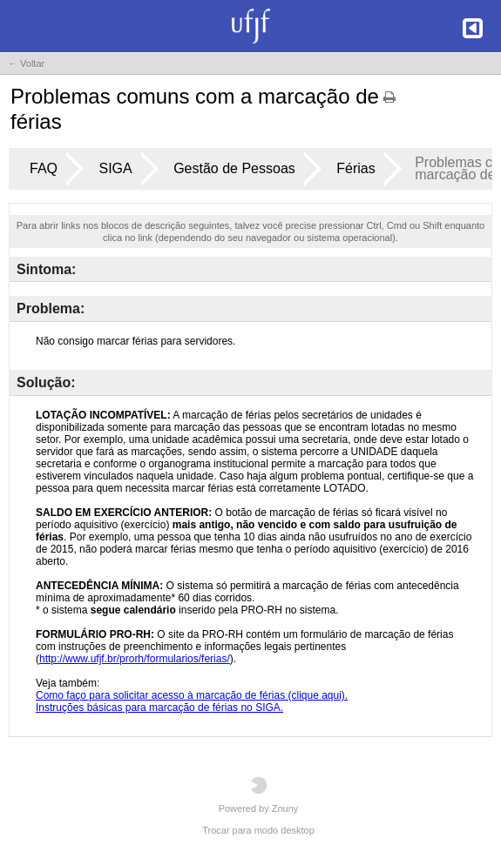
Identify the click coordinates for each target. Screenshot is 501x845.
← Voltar (26, 63)
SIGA (115, 168)
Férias (355, 168)
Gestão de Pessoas (234, 168)
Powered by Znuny (259, 795)
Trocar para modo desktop (258, 830)
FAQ (44, 168)
